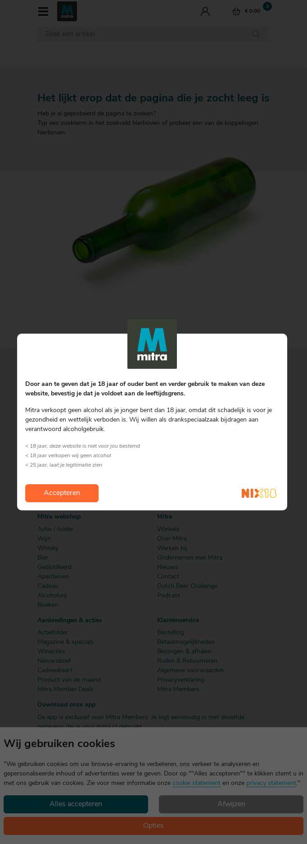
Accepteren (62, 493)
